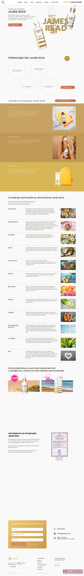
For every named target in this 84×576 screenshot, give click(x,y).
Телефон (13, 532)
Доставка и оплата (60, 559)
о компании (40, 558)
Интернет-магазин (54, 2)
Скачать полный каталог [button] (65, 100)
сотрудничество (41, 564)
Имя (12, 527)
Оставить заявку (15, 24)
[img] (69, 2)
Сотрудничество (38, 2)
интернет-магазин (60, 558)
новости (39, 562)
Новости (32, 2)
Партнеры (46, 2)
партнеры (39, 567)
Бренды (26, 2)
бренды (39, 560)
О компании (19, 2)
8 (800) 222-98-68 (76, 2)
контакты (40, 569)
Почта (13, 537)
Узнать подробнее (19, 543)
